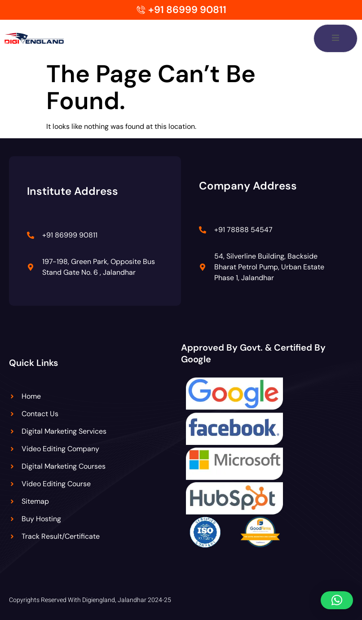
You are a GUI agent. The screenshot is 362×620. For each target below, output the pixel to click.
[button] (337, 600)
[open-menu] (335, 38)
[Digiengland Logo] (44, 38)
